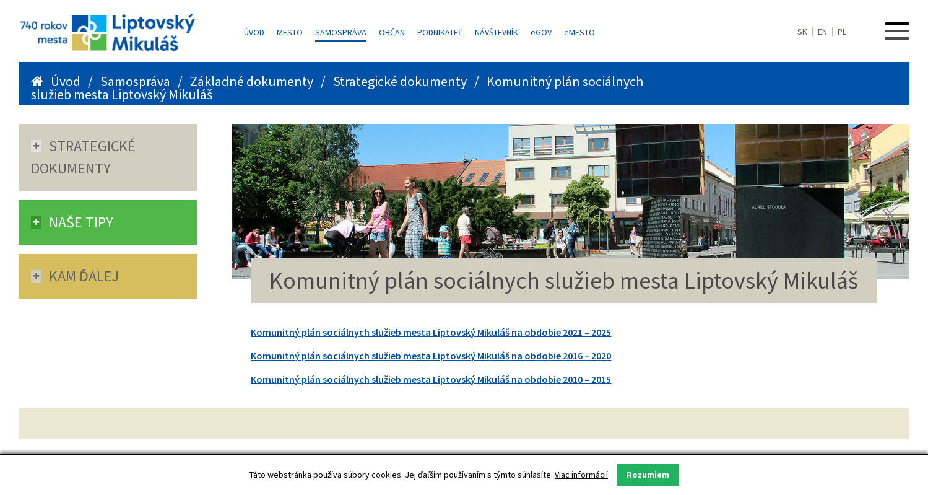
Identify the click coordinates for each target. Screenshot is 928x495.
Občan (392, 32)
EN (822, 31)
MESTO (579, 32)
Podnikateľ (439, 32)
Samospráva (340, 32)
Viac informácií (581, 474)
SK (802, 31)
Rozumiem (648, 474)
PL (842, 31)
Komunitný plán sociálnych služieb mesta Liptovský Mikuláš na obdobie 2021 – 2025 (431, 332)
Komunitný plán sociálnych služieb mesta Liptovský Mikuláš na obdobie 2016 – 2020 (431, 355)
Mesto (290, 32)
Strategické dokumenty (400, 81)
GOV (541, 32)
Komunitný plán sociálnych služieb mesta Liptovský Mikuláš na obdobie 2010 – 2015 (431, 379)
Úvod (254, 32)
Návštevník (496, 32)
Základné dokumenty (251, 81)
